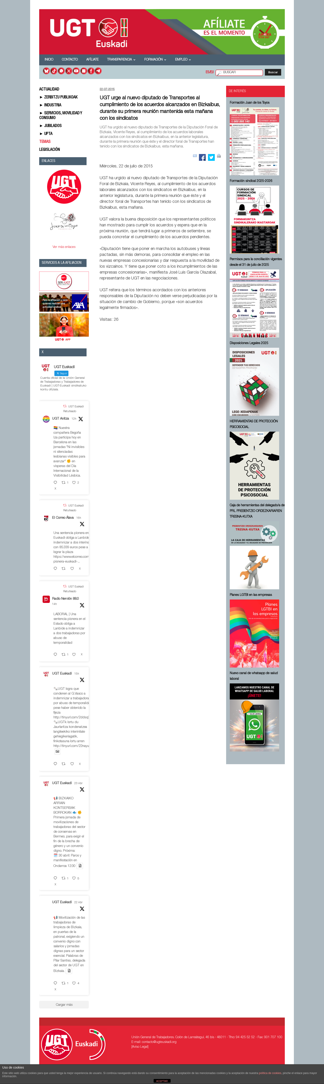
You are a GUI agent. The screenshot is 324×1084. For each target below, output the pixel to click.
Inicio (49, 59)
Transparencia (121, 59)
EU (212, 72)
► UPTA (45, 134)
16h (78, 518)
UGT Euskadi (62, 673)
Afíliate (92, 59)
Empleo (183, 59)
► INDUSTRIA (50, 105)
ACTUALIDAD (49, 90)
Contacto (70, 59)
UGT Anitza (60, 419)
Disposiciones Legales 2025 (249, 343)
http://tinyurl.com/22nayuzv (72, 746)
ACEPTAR (162, 1081)
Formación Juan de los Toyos (249, 103)
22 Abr (78, 902)
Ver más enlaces (64, 247)
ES (207, 72)
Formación (155, 59)
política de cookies (270, 1073)
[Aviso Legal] (139, 1047)
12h (74, 419)
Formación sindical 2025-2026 (251, 181)
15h (76, 674)
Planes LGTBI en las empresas (251, 595)
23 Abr (78, 783)
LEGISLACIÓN (49, 150)
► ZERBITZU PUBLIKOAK (58, 97)
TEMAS (45, 142)
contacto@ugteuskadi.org (159, 1042)
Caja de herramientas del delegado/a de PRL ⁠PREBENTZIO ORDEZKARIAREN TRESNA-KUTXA (257, 511)
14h (54, 604)
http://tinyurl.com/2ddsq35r (73, 717)
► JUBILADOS (50, 126)
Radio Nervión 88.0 (65, 599)
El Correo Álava (63, 518)
